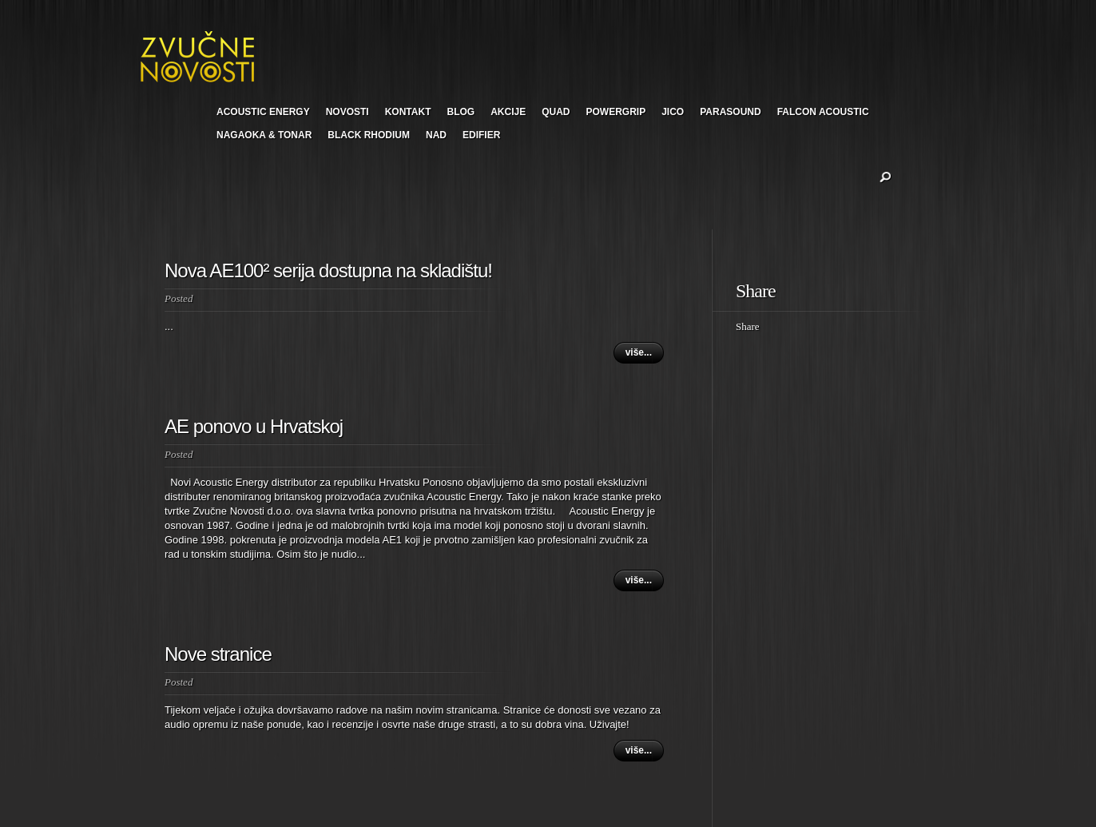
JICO (672, 111)
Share (748, 326)
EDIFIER (481, 135)
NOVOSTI (347, 111)
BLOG (461, 111)
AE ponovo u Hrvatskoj (254, 426)
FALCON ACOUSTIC (823, 111)
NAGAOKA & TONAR (264, 135)
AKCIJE (508, 111)
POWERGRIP (616, 111)
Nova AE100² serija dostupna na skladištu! (328, 270)
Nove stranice (218, 654)
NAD (436, 135)
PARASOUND (730, 111)
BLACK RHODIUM (369, 135)
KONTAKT (408, 111)
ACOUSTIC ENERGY (263, 111)
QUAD (556, 111)
